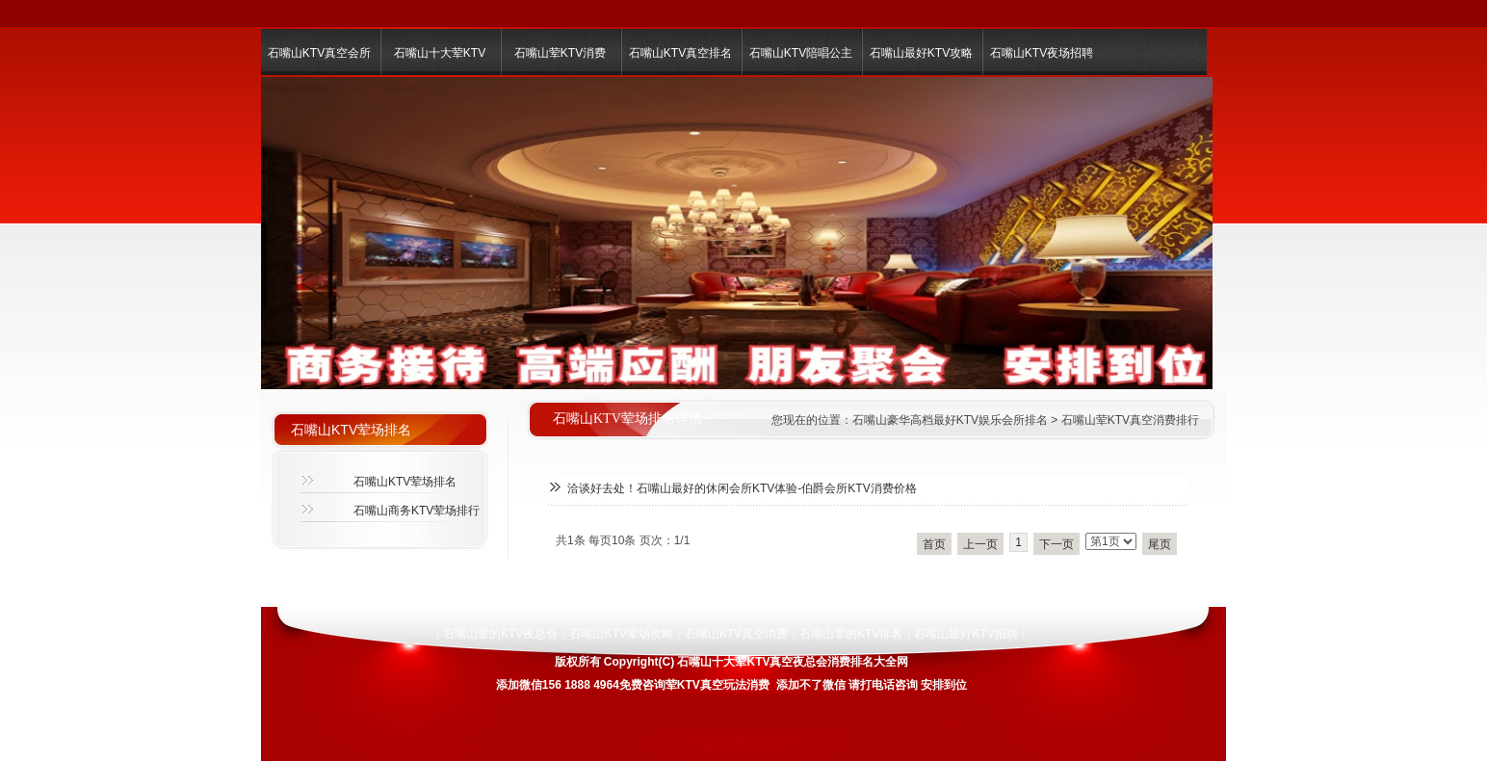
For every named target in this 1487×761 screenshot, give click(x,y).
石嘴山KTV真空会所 (319, 53)
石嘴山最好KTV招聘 (965, 634)
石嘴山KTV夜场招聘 (1041, 53)
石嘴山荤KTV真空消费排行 (1130, 420)
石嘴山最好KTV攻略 (921, 53)
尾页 (1159, 544)
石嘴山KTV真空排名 (680, 53)
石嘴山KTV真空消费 (736, 634)
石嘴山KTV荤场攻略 (620, 634)
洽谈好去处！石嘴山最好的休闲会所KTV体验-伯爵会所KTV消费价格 (742, 488)
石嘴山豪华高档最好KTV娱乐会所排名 (950, 420)
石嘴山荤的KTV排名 (850, 634)
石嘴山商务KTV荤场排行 (416, 510)
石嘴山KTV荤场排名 (405, 481)
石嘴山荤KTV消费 (560, 53)
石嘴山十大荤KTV (439, 53)
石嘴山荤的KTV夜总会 (500, 634)
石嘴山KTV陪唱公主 (800, 53)
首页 (934, 544)
